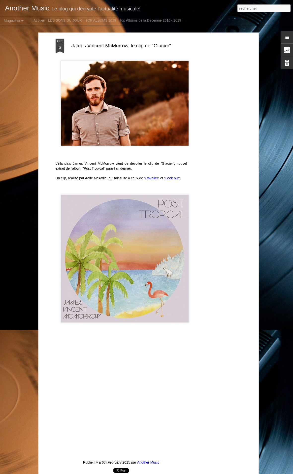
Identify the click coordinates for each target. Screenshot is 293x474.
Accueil (39, 20)
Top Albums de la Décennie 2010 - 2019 (150, 20)
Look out (172, 178)
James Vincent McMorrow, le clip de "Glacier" (121, 45)
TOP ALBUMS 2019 (100, 20)
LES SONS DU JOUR (65, 20)
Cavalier (151, 178)
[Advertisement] (214, 116)
